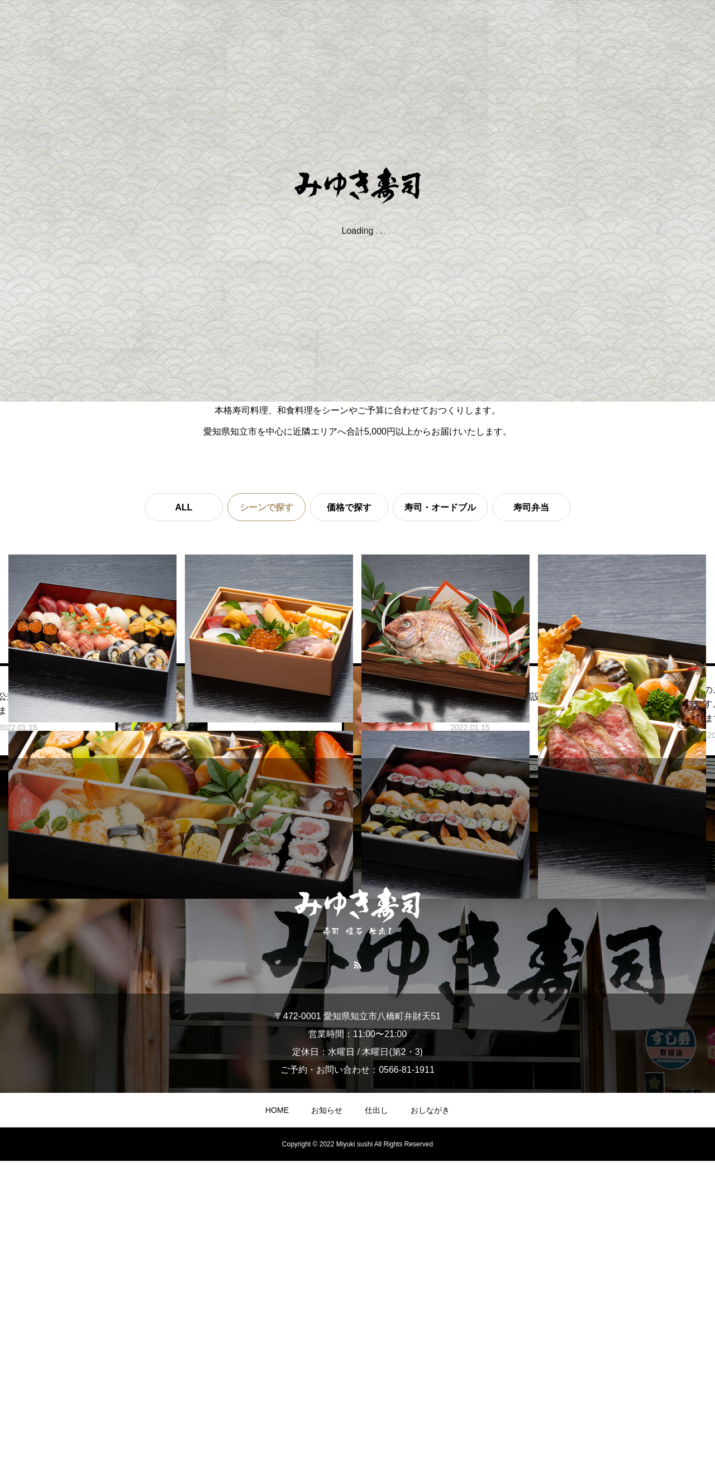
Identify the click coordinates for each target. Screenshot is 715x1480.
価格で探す (349, 507)
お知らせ (326, 1429)
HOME (277, 1429)
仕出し (376, 1429)
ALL (183, 507)
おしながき (430, 1429)
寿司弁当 (531, 507)
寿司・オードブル (440, 507)
